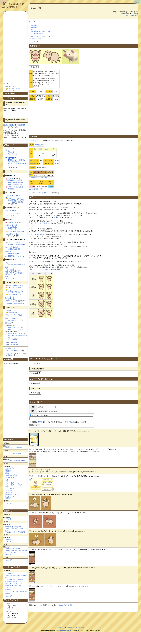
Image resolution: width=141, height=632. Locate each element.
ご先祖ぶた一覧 (37, 33)
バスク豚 (8, 519)
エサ (6, 263)
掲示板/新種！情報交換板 (13, 526)
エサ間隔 (32, 167)
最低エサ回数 (33, 160)
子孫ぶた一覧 (37, 38)
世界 (52, 149)
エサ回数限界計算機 (13, 249)
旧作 (16, 271)
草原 (40, 149)
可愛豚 (56, 217)
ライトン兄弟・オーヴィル (14, 485)
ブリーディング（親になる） (41, 36)
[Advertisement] (83, 117)
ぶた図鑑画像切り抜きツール (14, 256)
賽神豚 (8, 593)
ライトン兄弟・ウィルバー (14, 483)
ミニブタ (35, 7)
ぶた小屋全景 (9, 297)
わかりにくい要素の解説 (15, 285)
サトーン (8, 487)
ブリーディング (12, 154)
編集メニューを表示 (132, 15)
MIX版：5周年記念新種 (14, 184)
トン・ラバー (9, 488)
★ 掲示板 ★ (10, 158)
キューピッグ (9, 477)
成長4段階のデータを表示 (38, 178)
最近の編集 (10, 88)
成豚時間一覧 (11, 229)
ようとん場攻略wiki (11, 350)
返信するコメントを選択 (39, 415)
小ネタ (9, 290)
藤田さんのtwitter (10, 318)
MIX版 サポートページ (14, 327)
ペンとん (8, 554)
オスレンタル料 (10, 496)
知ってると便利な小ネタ (15, 292)
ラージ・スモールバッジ (15, 243)
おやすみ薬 (10, 269)
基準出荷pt (48, 160)
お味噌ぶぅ (9, 492)
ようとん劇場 (11, 339)
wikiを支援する (12, 312)
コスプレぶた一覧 (11, 301)
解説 (32, 29)
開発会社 (8, 323)
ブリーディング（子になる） (41, 31)
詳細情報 (34, 27)
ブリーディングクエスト (13, 213)
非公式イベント (10, 348)
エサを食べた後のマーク (17, 265)
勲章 (6, 276)
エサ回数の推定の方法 (14, 234)
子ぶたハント (11, 152)
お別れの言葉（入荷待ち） (14, 273)
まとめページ (46, 193)
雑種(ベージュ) (10, 474)
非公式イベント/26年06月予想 (15, 461)
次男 (6, 479)
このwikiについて (10, 310)
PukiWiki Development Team (63, 630)
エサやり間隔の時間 (11, 247)
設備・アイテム (10, 267)
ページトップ (11, 86)
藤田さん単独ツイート (14, 320)
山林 (46, 149)
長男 (6, 481)
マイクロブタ (44, 223)
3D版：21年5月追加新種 (15, 182)
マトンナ (9, 587)
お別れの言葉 (9, 271)
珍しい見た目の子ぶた (14, 180)
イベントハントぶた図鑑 (13, 453)
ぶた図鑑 (10, 179)
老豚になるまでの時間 (14, 287)
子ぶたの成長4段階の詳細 (46, 269)
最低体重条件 (33, 163)
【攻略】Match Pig (11, 343)
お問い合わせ (81, 627)
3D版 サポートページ (14, 329)
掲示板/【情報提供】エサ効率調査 (14, 125)
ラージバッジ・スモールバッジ (15, 447)
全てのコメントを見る (65, 606)
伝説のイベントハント (14, 198)
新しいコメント (21, 88)
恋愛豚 (7, 472)
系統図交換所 (39, 234)
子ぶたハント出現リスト (15, 195)
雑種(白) (8, 470)
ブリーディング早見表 (14, 222)
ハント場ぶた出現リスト (14, 583)
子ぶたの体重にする (36, 189)
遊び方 (7, 150)
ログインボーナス (11, 278)
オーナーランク (10, 275)
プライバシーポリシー (71, 627)
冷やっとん (9, 490)
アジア (53, 152)
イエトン (8, 541)
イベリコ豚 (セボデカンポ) (13, 552)
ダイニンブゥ (9, 468)
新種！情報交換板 (13, 162)
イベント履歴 (9, 216)
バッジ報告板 (66, 423)
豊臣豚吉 (8, 539)
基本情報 (34, 25)
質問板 (40, 423)
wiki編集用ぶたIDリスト (13, 494)
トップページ (9, 148)
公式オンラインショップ (15, 333)
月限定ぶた (11, 189)
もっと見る (9, 503)
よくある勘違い (12, 227)
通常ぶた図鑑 (39, 145)
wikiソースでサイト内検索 (13, 315)
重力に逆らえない (11, 475)
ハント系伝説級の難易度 (15, 202)
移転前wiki (10, 355)
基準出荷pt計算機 (13, 253)
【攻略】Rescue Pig (11, 344)
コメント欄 (34, 41)
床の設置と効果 (12, 225)
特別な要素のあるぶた (14, 294)
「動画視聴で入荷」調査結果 (14, 303)
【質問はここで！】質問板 (16, 160)
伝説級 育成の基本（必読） (16, 200)
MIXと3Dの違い (10, 299)
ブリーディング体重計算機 (16, 244)
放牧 (49, 96)
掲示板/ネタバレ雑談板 (12, 548)
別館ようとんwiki (10, 353)
